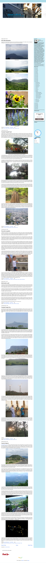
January (37, 101)
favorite (6, 128)
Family (8, 227)
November (37, 83)
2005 (36, 108)
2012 (36, 80)
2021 (36, 70)
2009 (36, 104)
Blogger (28, 560)
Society (20, 279)
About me (4, 279)
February (37, 100)
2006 (36, 107)
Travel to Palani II (5, 443)
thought (18, 303)
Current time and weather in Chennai (37, 137)
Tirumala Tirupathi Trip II (6, 131)
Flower (8, 128)
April (36, 91)
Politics (8, 303)
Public (18, 279)
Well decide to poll (5, 283)
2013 (36, 79)
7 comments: (11, 438)
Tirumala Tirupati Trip (5, 307)
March (37, 99)
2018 (36, 73)
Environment (5, 227)
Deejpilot (22, 560)
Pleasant (16, 128)
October (37, 84)
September (37, 85)
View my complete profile (37, 63)
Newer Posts (3, 545)
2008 (36, 105)
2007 (36, 106)
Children (12, 279)
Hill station (11, 128)
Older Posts (30, 545)
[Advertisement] (9, 28)
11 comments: (11, 226)
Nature (13, 128)
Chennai (9, 279)
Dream (4, 128)
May (36, 90)
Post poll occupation (5, 231)
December (37, 82)
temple (15, 227)
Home (17, 545)
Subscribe (39, 119)
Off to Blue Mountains (6, 40)
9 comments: (11, 127)
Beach (7, 279)
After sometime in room (4, 444)
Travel (18, 128)
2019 (36, 72)
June (36, 89)
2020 (36, 71)
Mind (6, 303)
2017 (36, 74)
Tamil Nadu (23, 279)
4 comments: (11, 302)
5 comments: (11, 278)
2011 (36, 81)
